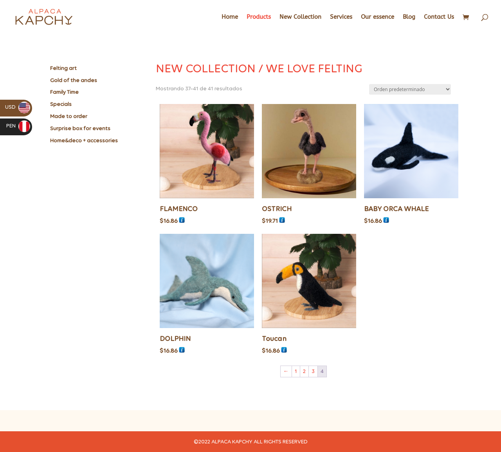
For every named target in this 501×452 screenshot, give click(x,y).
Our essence (377, 17)
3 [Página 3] (313, 371)
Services (341, 17)
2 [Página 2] (304, 371)
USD (17, 107)
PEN (18, 125)
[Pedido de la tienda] (410, 89)
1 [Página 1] (296, 371)
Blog (409, 17)
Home (230, 17)
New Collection (300, 17)
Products (259, 17)
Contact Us (439, 17)
